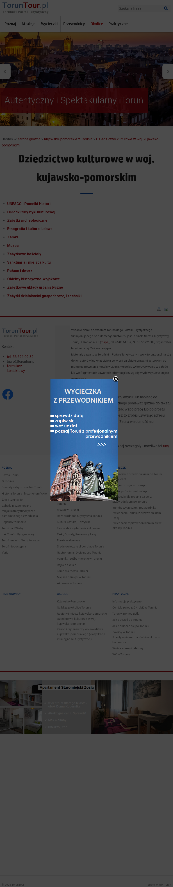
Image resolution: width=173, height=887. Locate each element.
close (115, 367)
